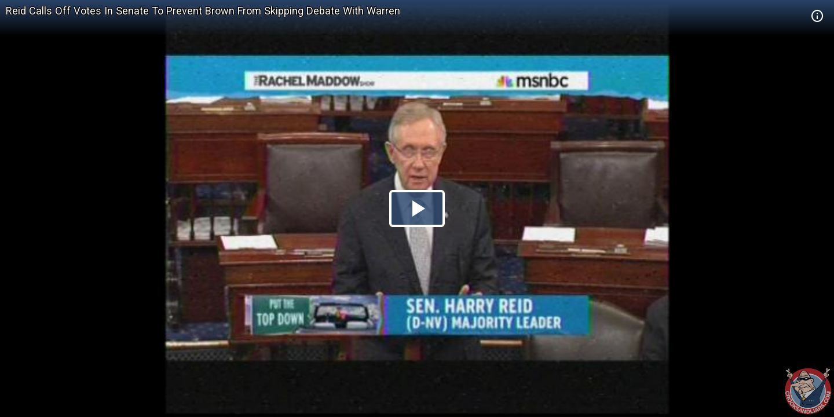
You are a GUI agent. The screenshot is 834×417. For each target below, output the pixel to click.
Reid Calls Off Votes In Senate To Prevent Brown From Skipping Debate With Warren (203, 11)
